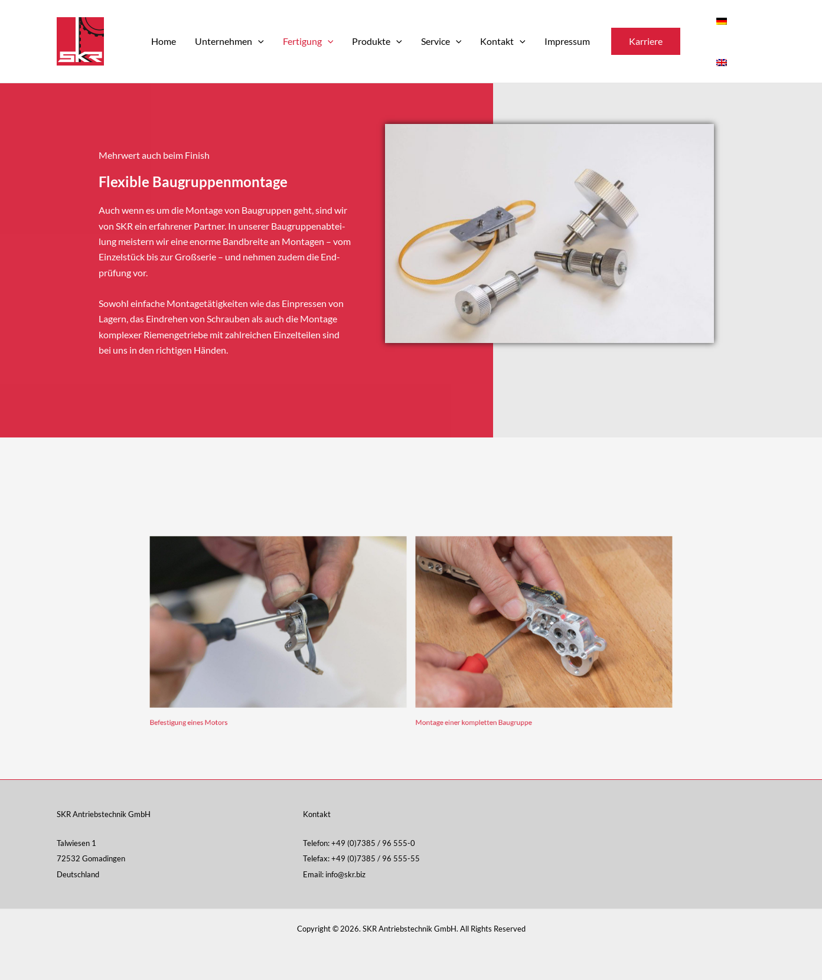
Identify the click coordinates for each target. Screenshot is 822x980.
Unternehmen (229, 41)
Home (163, 41)
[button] (645, 41)
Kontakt (503, 41)
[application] (258, 41)
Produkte (377, 41)
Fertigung (308, 41)
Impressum (567, 41)
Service (441, 41)
